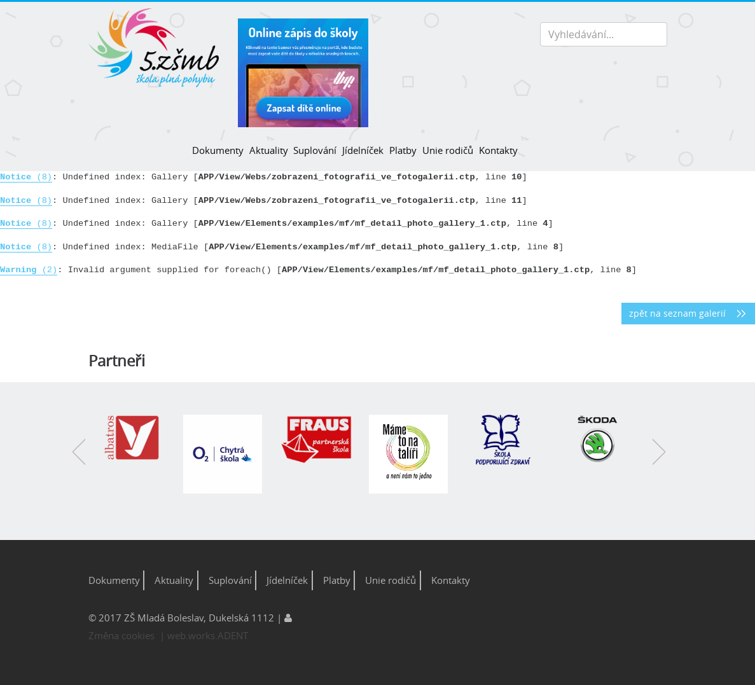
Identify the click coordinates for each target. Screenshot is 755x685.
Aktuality (268, 150)
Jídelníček (363, 150)
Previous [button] (79, 461)
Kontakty (498, 150)
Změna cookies (121, 635)
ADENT (233, 635)
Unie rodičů (447, 150)
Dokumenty (218, 150)
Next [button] (659, 461)
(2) (28, 270)
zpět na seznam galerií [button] (677, 313)
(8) (26, 177)
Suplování (314, 150)
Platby (403, 150)
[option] (136, 444)
